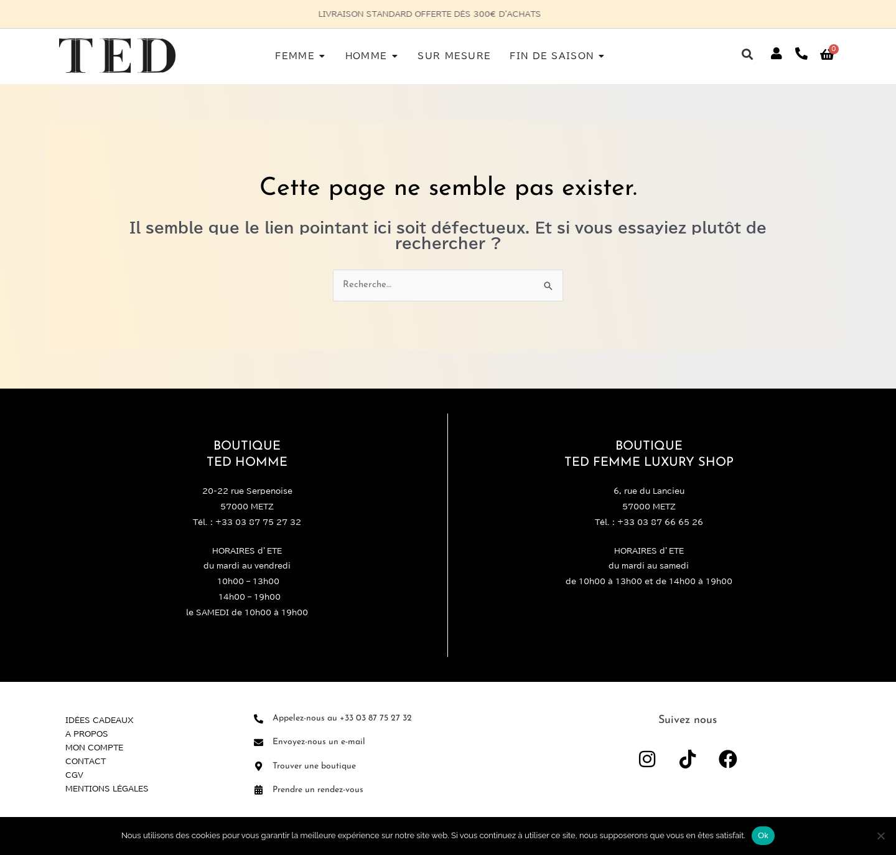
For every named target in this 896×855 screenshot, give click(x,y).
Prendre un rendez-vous (318, 790)
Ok (763, 835)
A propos (86, 733)
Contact (85, 761)
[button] (747, 54)
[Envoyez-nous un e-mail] (258, 742)
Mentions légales (107, 788)
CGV (74, 774)
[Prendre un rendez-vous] (258, 790)
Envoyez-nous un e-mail (319, 742)
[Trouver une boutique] (258, 766)
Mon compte (94, 747)
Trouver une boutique (314, 766)
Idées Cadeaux (99, 720)
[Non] (880, 835)
